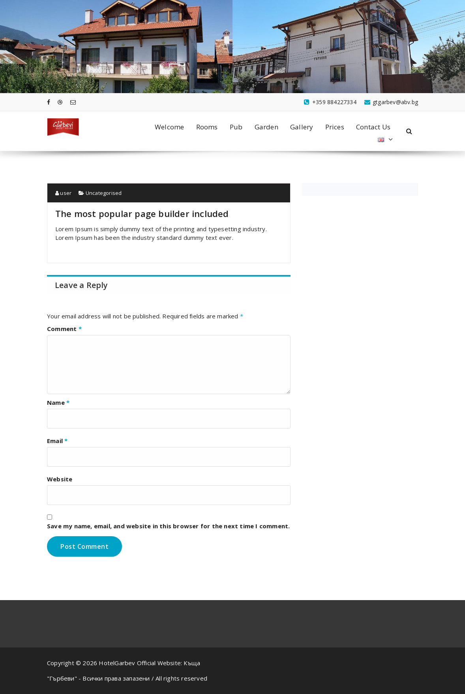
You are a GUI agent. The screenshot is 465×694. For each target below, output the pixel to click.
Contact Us (373, 126)
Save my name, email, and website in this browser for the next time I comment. (168, 526)
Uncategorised (100, 192)
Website (59, 479)
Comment (64, 329)
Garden (266, 126)
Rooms (207, 126)
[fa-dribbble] (60, 102)
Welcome (169, 126)
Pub (236, 126)
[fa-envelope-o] (73, 102)
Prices (334, 126)
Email (57, 441)
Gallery (301, 126)
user (63, 192)
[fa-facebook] (48, 102)
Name (58, 402)
